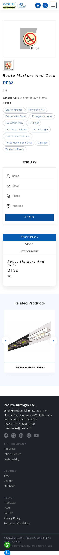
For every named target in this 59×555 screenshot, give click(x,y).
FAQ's (7, 507)
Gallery (8, 480)
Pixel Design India (42, 546)
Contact (8, 513)
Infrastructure (12, 454)
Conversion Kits (36, 109)
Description (29, 237)
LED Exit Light (40, 129)
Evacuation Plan (14, 123)
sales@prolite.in (21, 428)
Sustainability (12, 459)
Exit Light (34, 123)
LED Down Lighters (16, 129)
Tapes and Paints (14, 149)
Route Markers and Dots (18, 142)
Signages (42, 142)
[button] (8, 65)
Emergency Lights (42, 116)
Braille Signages (13, 109)
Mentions (9, 486)
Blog (6, 475)
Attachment (29, 251)
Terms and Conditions (17, 523)
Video (29, 244)
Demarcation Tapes (15, 116)
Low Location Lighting (17, 136)
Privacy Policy (12, 518)
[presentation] (5, 341)
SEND (30, 217)
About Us (9, 448)
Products (9, 502)
